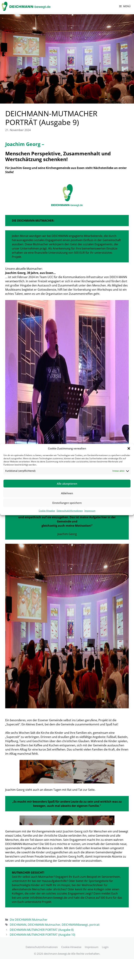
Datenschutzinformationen (70, 510)
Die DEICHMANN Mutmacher (28, 920)
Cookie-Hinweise (47, 510)
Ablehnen (67, 493)
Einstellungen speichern (67, 503)
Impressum (89, 510)
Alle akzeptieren (67, 483)
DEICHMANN (18, 925)
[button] (129, 448)
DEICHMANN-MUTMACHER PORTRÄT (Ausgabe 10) (42, 935)
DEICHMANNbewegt (75, 925)
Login (105, 947)
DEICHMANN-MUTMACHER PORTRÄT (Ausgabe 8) (42, 930)
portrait (94, 925)
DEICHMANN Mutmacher (44, 925)
